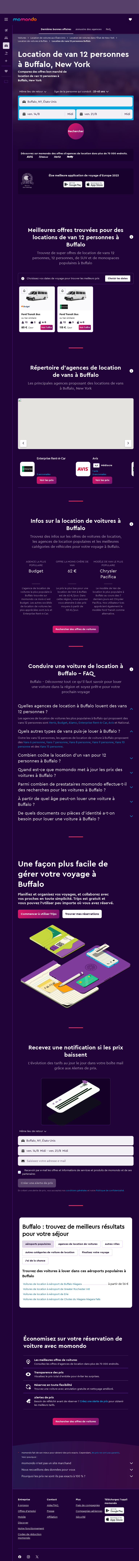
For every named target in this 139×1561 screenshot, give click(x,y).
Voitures (22, 38)
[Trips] (6, 71)
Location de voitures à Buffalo (32, 41)
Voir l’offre (46, 327)
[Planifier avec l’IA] (6, 60)
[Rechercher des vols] (6, 30)
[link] (46, 480)
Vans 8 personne (80, 742)
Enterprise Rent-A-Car (93, 722)
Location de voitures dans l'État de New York (92, 38)
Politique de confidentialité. (110, 1190)
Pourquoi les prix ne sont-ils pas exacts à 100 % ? (78, 1476)
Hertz (52, 722)
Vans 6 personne (34, 742)
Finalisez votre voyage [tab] (95, 1252)
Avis (111, 722)
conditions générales (76, 1190)
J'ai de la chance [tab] (35, 1260)
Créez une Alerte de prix (94, 1401)
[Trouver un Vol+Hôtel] (6, 53)
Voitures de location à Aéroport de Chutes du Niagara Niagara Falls (61, 1299)
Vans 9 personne (103, 742)
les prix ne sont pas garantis (105, 1453)
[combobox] (33, 91)
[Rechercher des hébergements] (6, 38)
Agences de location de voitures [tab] (77, 1244)
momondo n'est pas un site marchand (78, 1463)
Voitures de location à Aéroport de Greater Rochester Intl (56, 1289)
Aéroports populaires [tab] (38, 1244)
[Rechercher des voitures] (6, 45)
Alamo (73, 722)
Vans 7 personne (57, 742)
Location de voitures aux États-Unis (47, 38)
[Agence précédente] (23, 443)
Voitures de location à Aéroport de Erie (45, 1294)
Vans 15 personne (51, 746)
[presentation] (94, 184)
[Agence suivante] (128, 443)
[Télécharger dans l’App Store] (94, 185)
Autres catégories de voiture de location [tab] (49, 1252)
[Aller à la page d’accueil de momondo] (25, 19)
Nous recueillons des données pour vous (78, 1470)
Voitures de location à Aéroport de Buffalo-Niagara (52, 1284)
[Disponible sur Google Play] (72, 185)
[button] (6, 19)
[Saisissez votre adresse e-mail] (79, 1161)
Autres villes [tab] (112, 1244)
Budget (62, 722)
